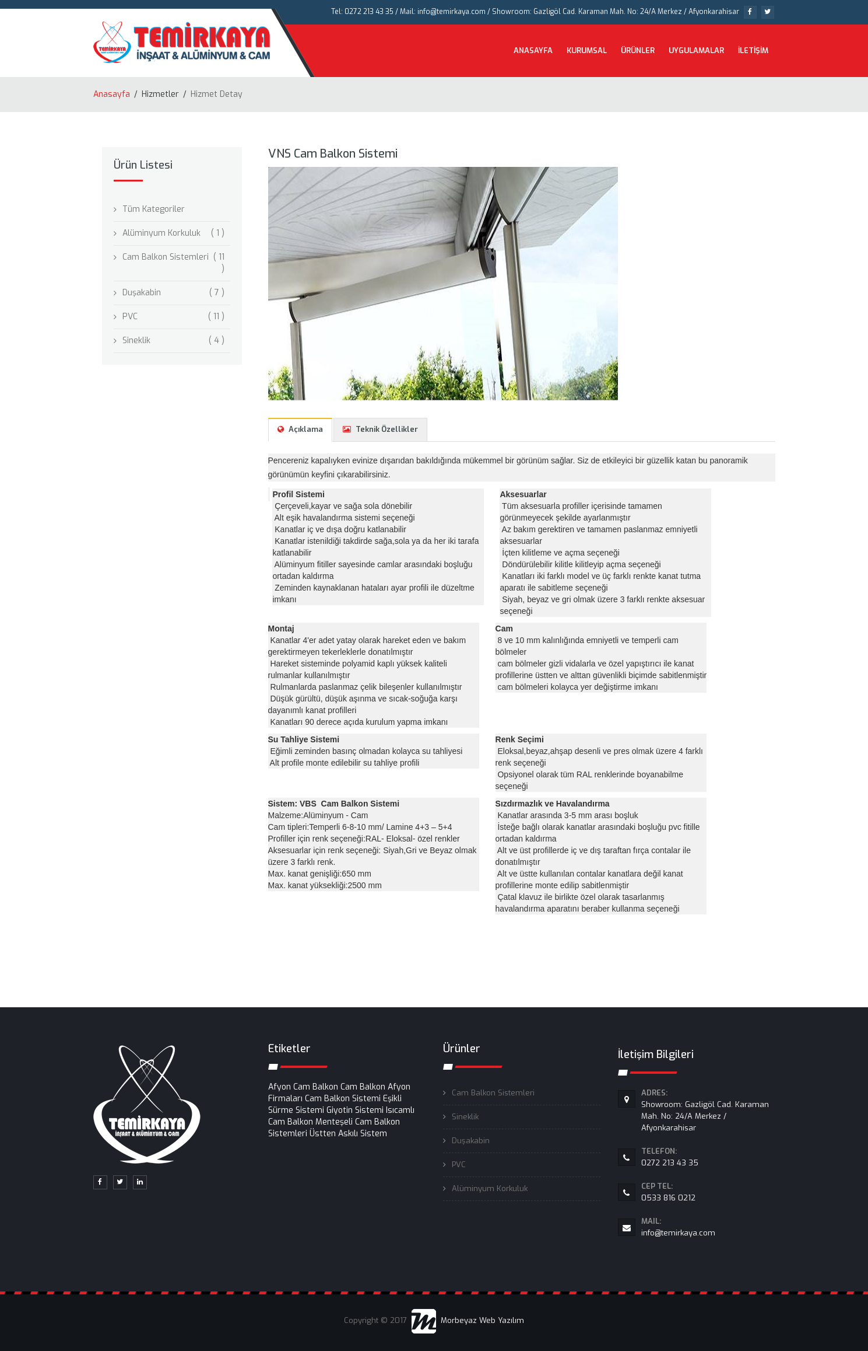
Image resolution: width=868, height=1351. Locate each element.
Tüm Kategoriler (153, 209)
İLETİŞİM (753, 50)
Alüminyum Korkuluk (161, 233)
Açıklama (300, 429)
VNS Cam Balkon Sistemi (333, 154)
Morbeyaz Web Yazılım (468, 1320)
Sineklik (136, 340)
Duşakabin (141, 292)
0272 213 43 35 (708, 1157)
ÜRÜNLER (638, 50)
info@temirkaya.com (708, 1227)
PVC (130, 316)
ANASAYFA (533, 50)
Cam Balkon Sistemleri (165, 257)
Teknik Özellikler (380, 429)
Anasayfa (111, 94)
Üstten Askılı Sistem (348, 1133)
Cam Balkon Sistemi (343, 1098)
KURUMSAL (587, 50)
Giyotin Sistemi (355, 1110)
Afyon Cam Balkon (303, 1086)
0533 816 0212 (708, 1192)
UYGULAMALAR (696, 50)
